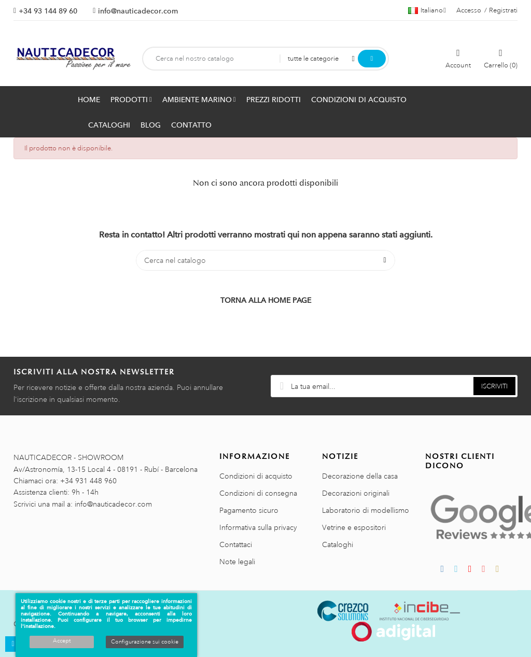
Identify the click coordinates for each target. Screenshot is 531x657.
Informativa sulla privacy (258, 527)
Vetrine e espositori (354, 527)
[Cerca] (265, 260)
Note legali (237, 561)
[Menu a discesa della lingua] (427, 10)
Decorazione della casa (360, 476)
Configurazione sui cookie (144, 642)
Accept (62, 641)
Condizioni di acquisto (255, 476)
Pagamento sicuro (248, 510)
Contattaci (235, 544)
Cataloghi (337, 544)
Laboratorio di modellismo (365, 510)
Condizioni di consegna (258, 493)
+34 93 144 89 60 (48, 11)
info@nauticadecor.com (138, 11)
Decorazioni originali (355, 493)
